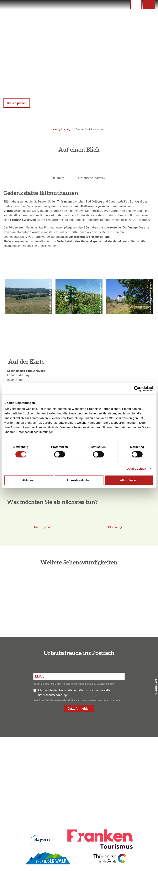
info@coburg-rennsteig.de (31, 778)
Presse (130, 762)
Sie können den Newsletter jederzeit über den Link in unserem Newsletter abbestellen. (77, 700)
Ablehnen (28, 480)
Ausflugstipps (78, 768)
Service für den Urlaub (131, 768)
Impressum (130, 749)
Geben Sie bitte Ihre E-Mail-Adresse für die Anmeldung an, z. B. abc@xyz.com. (74, 684)
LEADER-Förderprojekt (131, 775)
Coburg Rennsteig (61, 129)
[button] (149, 4)
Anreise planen (78, 749)
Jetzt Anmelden (79, 708)
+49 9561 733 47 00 (29, 774)
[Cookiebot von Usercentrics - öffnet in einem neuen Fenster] (137, 389)
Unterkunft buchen (78, 755)
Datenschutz (131, 755)
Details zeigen (136, 468)
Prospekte (78, 762)
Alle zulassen (129, 480)
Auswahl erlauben (79, 480)
